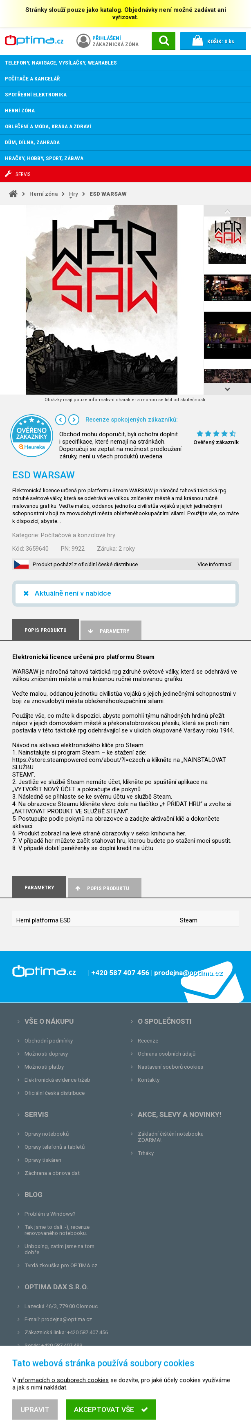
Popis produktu (101, 888)
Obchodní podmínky (49, 1041)
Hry (73, 194)
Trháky (146, 1153)
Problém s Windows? (50, 1214)
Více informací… (216, 564)
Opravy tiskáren (43, 1160)
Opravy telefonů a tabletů (55, 1147)
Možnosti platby (44, 1067)
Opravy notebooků (47, 1134)
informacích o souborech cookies (63, 1402)
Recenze (148, 1041)
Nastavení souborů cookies (170, 1067)
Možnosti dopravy (46, 1054)
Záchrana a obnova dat (52, 1173)
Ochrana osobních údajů (166, 1054)
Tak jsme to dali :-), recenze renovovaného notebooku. (57, 1230)
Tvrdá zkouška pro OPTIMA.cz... (63, 1265)
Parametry (108, 631)
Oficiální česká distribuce (55, 1093)
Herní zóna (43, 194)
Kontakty (148, 1080)
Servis (37, 1114)
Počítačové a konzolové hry (78, 535)
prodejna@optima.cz (66, 1319)
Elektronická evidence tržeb (57, 1080)
